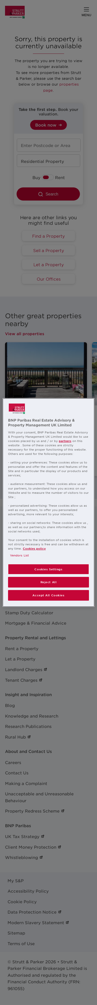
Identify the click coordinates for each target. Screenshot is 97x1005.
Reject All (48, 582)
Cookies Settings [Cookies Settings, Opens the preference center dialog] (48, 569)
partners (65, 441)
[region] (49, 502)
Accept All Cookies (48, 595)
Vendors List (19, 555)
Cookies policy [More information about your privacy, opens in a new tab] (34, 548)
